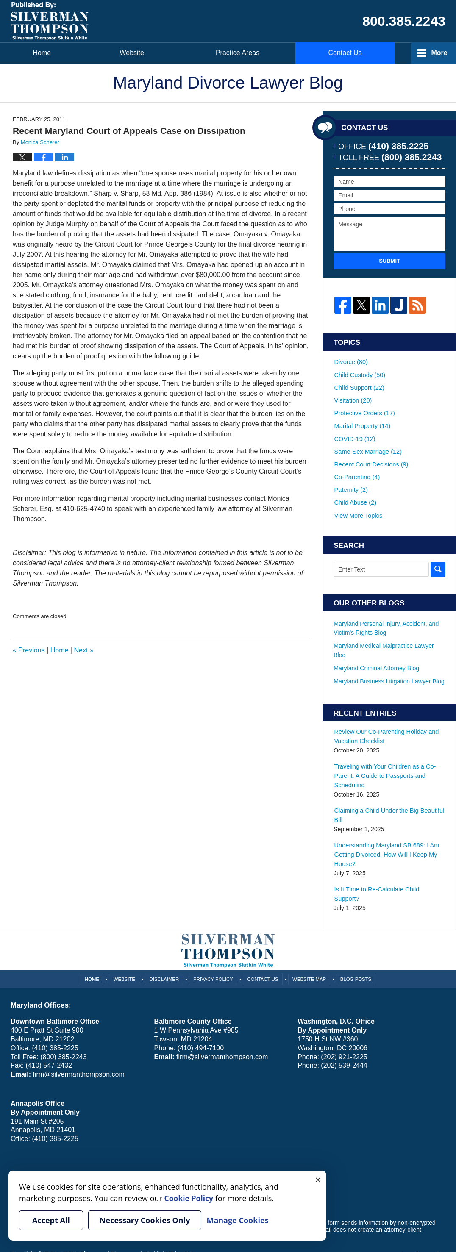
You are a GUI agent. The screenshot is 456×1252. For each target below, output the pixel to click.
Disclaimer (165, 946)
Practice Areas (243, 52)
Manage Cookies (128, 1142)
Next (83, 650)
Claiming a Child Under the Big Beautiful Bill (387, 793)
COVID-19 (354, 428)
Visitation (352, 394)
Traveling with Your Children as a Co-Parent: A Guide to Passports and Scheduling (383, 754)
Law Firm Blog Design (404, 1222)
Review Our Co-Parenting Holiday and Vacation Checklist (384, 715)
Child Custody (359, 372)
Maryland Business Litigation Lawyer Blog (388, 660)
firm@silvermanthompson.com (78, 1042)
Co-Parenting (356, 461)
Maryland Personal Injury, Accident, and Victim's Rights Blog (386, 607)
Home (45, 52)
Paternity (350, 472)
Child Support (358, 383)
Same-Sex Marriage (366, 439)
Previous (29, 650)
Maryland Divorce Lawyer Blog (50, 21)
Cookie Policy (86, 1142)
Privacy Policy (214, 946)
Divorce (350, 361)
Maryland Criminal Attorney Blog (376, 647)
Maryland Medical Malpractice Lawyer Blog (383, 629)
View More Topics (357, 495)
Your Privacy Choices (39, 1142)
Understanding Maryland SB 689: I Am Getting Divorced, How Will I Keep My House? (384, 832)
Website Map (309, 946)
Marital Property (361, 417)
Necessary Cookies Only (145, 1220)
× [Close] (318, 1179)
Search (438, 548)
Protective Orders (363, 406)
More (439, 52)
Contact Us (353, 52)
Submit (389, 261)
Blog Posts (355, 946)
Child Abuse (354, 484)
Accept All (51, 1220)
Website (137, 52)
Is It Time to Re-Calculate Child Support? (388, 866)
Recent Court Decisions (370, 450)
